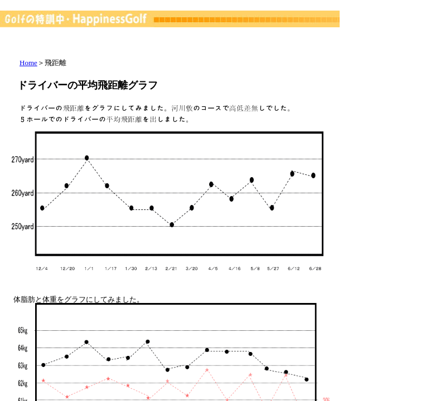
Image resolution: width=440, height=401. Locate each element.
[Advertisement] (290, 64)
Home (28, 62)
